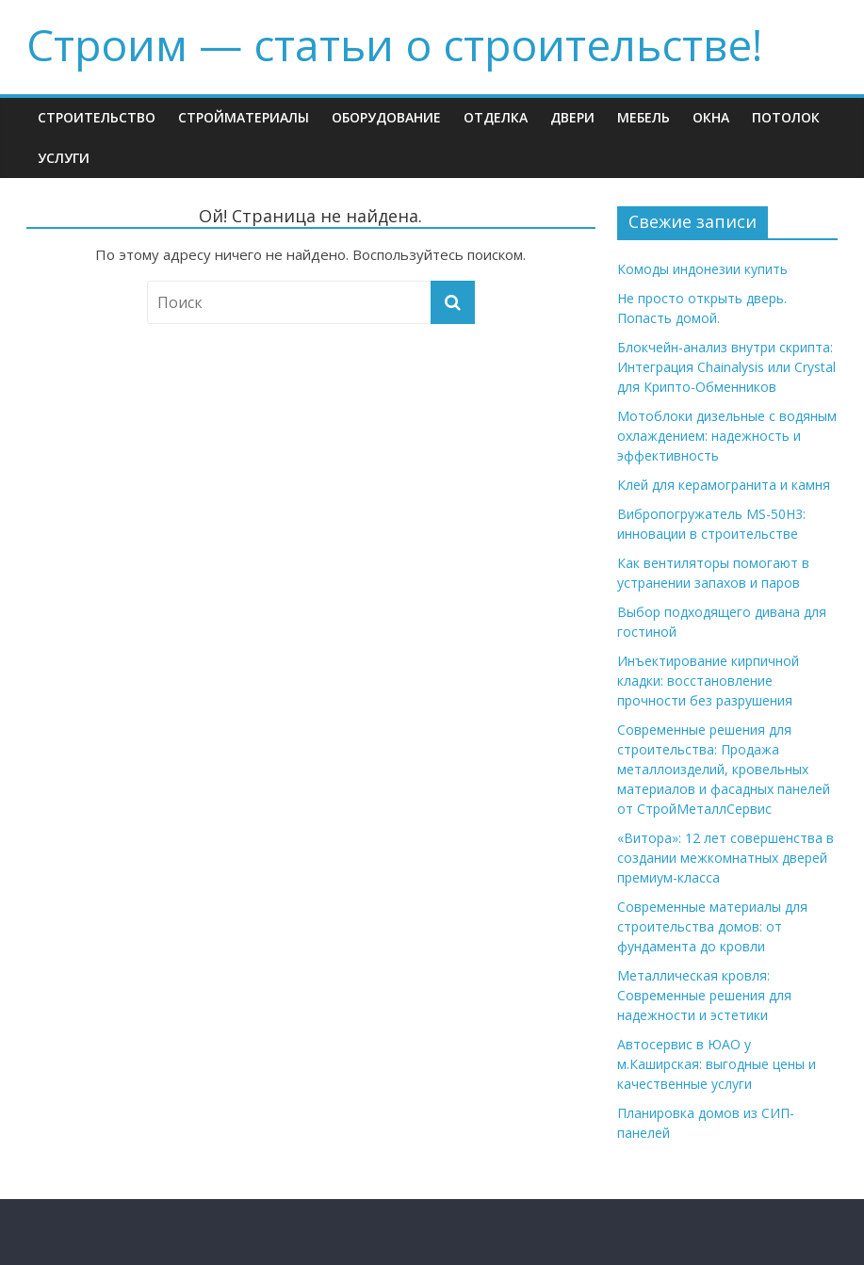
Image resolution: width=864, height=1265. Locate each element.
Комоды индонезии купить (702, 269)
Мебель (643, 117)
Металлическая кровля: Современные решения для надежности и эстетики (704, 995)
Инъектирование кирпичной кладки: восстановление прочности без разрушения (708, 680)
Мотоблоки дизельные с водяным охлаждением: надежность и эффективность (727, 435)
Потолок (786, 117)
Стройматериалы (243, 117)
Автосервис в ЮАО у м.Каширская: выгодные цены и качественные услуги (716, 1064)
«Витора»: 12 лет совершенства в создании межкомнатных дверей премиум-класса (725, 857)
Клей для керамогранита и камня (723, 485)
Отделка (496, 117)
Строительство (96, 117)
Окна (711, 117)
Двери (572, 117)
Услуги (64, 158)
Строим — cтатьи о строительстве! (394, 44)
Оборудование (386, 117)
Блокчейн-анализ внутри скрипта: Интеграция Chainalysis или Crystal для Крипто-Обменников (726, 367)
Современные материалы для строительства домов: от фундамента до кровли (712, 926)
